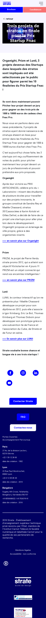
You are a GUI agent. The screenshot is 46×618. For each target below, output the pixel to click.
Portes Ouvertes (9, 437)
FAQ (23, 416)
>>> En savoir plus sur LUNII (17, 338)
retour (9, 18)
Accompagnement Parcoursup (16, 440)
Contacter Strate (23, 401)
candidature (35, 9)
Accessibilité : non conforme (23, 554)
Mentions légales (23, 550)
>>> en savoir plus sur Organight (20, 240)
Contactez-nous (23, 427)
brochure (11, 9)
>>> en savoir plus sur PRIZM (18, 280)
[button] (6, 563)
